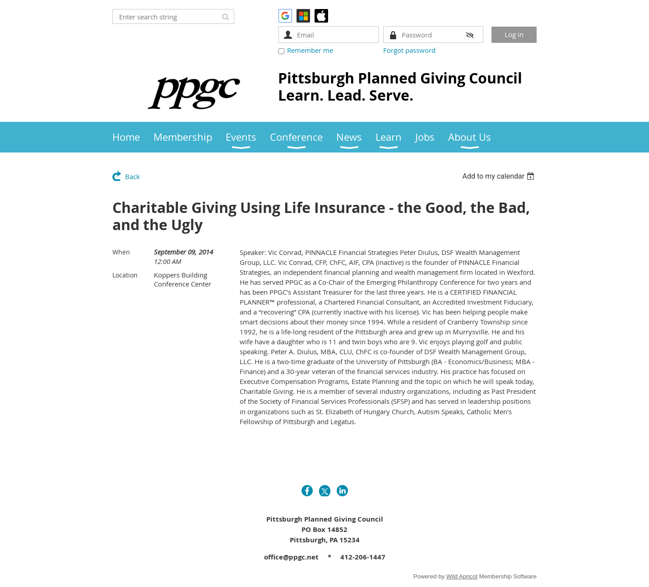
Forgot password (409, 50)
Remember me (310, 50)
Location (125, 275)
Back (132, 176)
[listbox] (499, 176)
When (121, 252)
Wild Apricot (461, 576)
